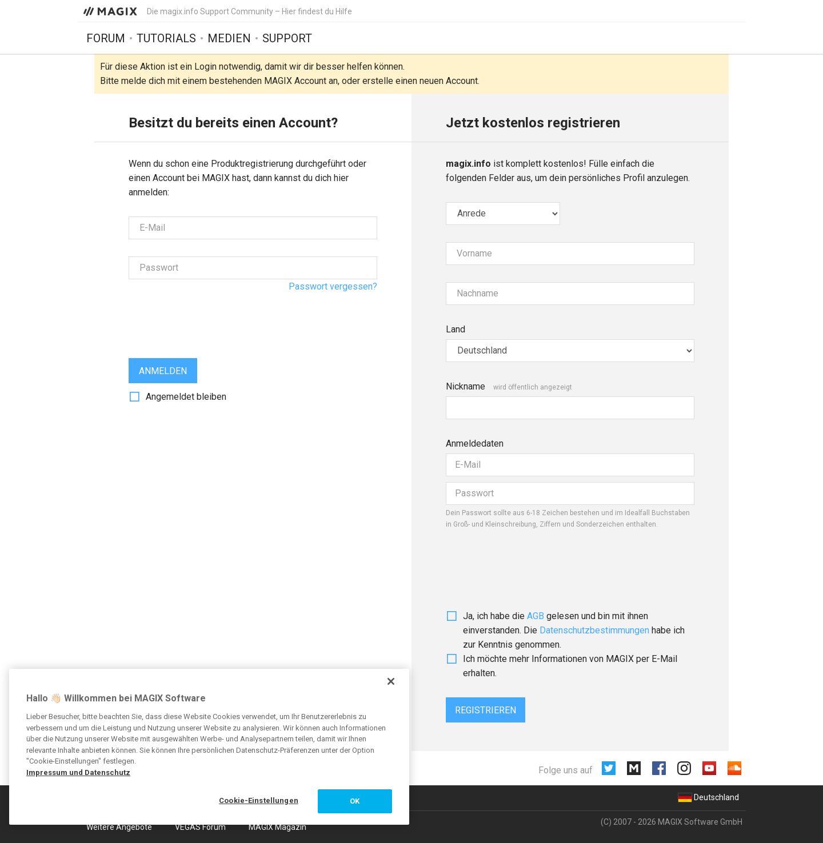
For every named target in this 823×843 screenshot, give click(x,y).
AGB (535, 616)
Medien (229, 38)
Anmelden (163, 371)
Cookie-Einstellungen (258, 800)
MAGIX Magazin (277, 827)
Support (287, 38)
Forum (105, 38)
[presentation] (215, 318)
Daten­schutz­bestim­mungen (594, 630)
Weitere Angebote (119, 827)
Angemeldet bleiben (186, 396)
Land (455, 329)
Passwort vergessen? (333, 286)
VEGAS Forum (200, 827)
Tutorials (166, 38)
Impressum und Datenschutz (78, 772)
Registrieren (485, 710)
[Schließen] (390, 681)
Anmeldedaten (475, 443)
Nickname (465, 386)
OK (354, 801)
